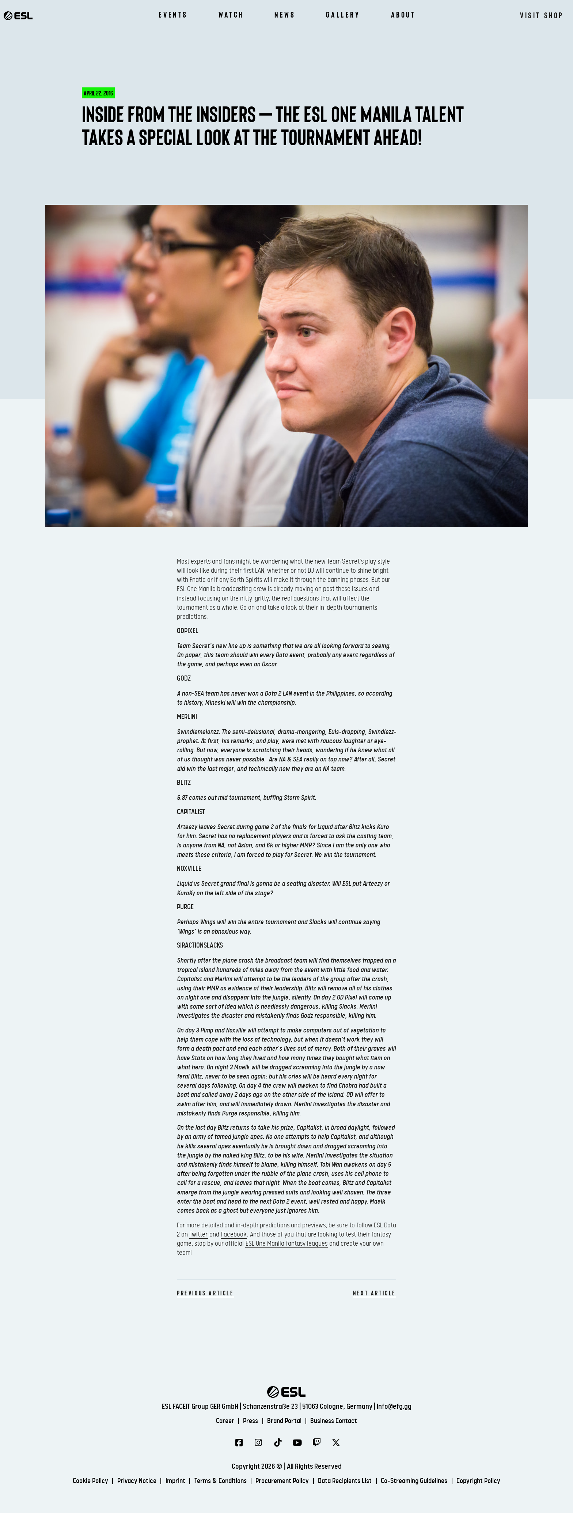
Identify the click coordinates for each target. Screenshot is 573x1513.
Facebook (234, 1234)
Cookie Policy (80, 1481)
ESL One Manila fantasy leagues (286, 1243)
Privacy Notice (128, 1481)
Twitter (199, 1234)
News (284, 15)
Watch (231, 15)
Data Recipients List (348, 1481)
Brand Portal (284, 1421)
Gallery (343, 15)
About (403, 15)
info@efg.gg (394, 1406)
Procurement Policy (282, 1481)
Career (221, 1421)
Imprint (169, 1481)
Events (173, 15)
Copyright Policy (489, 1481)
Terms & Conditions (216, 1481)
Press (249, 1421)
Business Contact (336, 1421)
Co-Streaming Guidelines (421, 1481)
